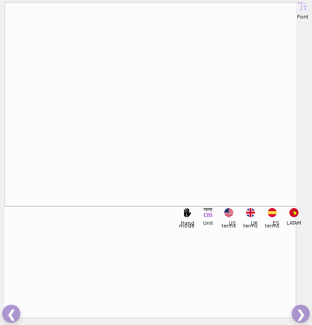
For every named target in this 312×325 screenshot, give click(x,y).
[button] (302, 6)
